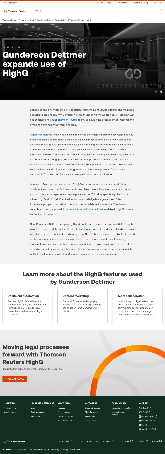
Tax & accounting (38, 412)
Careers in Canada (65, 416)
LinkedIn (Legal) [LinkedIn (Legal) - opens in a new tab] (148, 416)
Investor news (10, 412)
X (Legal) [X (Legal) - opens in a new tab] (145, 408)
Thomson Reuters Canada (14, 20)
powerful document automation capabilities (78, 209)
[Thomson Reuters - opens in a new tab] (14, 441)
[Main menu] (155, 11)
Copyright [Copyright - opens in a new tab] (142, 441)
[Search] (161, 10)
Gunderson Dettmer (41, 134)
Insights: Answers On (66, 420)
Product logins (10, 408)
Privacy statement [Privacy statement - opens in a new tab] (105, 441)
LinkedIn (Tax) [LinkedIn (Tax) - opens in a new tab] (147, 420)
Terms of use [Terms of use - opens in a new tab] (126, 441)
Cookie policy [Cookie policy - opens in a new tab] (66, 441)
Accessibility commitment (122, 408)
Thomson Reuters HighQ (71, 119)
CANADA (39, 11)
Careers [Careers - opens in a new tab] (157, 441)
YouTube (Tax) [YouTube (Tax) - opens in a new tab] (147, 429)
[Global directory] (10, 3)
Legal (33, 408)
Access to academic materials (120, 413)
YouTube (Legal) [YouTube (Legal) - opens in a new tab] (148, 425)
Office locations (91, 412)
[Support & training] (139, 3)
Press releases (64, 412)
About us (61, 408)
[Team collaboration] (137, 306)
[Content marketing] (82, 306)
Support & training (92, 408)
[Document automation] (27, 306)
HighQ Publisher (82, 224)
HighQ (31, 20)
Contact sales (90, 420)
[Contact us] (156, 3)
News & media (37, 416)
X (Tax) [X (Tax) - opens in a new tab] (144, 412)
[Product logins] (122, 3)
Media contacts (91, 416)
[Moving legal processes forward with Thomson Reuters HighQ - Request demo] (14, 379)
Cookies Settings (85, 441)
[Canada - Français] (104, 3)
